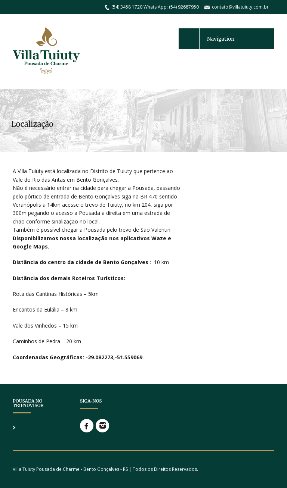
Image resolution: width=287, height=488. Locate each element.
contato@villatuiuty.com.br (240, 7)
